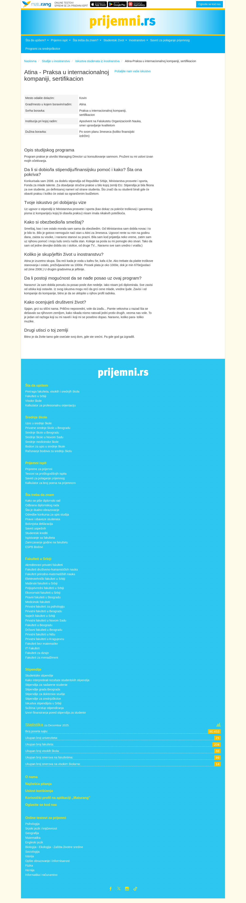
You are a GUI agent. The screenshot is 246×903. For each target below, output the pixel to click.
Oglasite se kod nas (209, 4)
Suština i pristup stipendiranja (44, 711)
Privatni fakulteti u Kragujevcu (44, 642)
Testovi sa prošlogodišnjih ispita (45, 477)
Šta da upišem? (37, 45)
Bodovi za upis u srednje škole (45, 450)
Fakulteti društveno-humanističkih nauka (51, 573)
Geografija (32, 836)
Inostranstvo (139, 45)
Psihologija (32, 827)
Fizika (29, 869)
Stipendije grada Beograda (42, 693)
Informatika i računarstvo (41, 878)
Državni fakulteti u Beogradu (43, 633)
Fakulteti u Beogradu (38, 628)
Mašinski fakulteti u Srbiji (41, 587)
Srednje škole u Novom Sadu (44, 440)
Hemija (29, 873)
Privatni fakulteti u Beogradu (43, 615)
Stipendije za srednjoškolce (43, 702)
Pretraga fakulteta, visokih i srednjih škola (52, 395)
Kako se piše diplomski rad (42, 504)
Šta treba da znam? (87, 45)
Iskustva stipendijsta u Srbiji (43, 707)
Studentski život (115, 45)
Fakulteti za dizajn (37, 656)
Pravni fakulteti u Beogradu (43, 601)
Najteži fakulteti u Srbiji (40, 619)
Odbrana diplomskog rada (42, 509)
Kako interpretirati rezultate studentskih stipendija (57, 683)
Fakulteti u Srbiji (35, 399)
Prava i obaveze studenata (42, 522)
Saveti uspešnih (35, 532)
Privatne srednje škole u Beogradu (47, 431)
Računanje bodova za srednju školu (48, 454)
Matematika (32, 841)
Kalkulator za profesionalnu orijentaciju (50, 409)
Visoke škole (33, 404)
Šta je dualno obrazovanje (42, 513)
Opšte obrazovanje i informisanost (47, 864)
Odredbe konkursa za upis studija (47, 518)
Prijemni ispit (61, 45)
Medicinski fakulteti (37, 605)
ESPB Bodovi (34, 550)
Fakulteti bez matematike (41, 647)
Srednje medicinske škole (42, 445)
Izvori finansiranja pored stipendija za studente (55, 716)
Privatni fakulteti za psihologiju (45, 610)
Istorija (29, 860)
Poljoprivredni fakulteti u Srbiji (44, 591)
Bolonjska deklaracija (39, 527)
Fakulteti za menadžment (41, 661)
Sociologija (32, 855)
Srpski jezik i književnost (41, 832)
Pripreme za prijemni (38, 472)
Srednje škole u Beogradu (42, 436)
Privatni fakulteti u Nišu (40, 638)
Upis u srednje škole (38, 427)
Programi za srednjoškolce (42, 52)
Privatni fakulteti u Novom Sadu (45, 624)
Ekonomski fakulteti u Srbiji (42, 596)
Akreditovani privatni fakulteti (44, 568)
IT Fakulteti (32, 652)
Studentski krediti (36, 536)
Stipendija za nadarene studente (46, 688)
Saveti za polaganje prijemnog (170, 44)
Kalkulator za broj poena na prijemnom (50, 486)
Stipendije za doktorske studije (45, 697)
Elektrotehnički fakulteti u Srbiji (45, 582)
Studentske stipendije (39, 679)
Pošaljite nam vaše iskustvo (133, 74)
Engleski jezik (34, 846)
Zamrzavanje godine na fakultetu (46, 546)
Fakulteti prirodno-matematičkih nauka (50, 577)
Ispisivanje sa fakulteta (40, 541)
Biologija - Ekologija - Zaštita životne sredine (54, 850)
